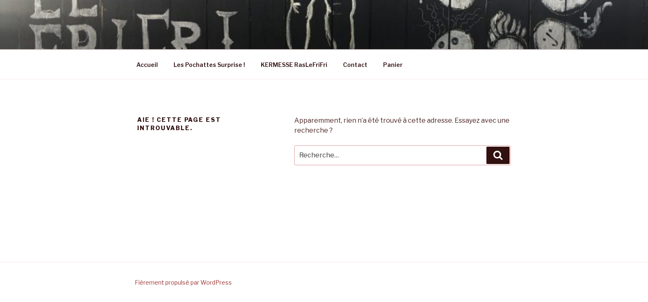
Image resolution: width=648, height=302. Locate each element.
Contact (355, 64)
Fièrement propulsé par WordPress (183, 282)
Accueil (147, 64)
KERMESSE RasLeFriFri (294, 64)
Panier (393, 64)
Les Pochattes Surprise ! (209, 64)
